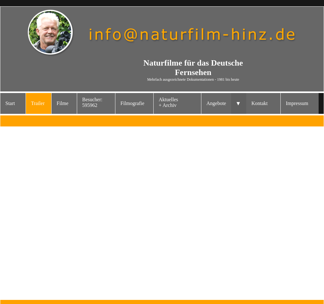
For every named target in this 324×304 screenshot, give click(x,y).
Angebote (216, 103)
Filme (62, 103)
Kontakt (259, 103)
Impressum (297, 103)
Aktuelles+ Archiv (168, 102)
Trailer (38, 103)
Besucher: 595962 (92, 102)
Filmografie (132, 103)
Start (10, 103)
